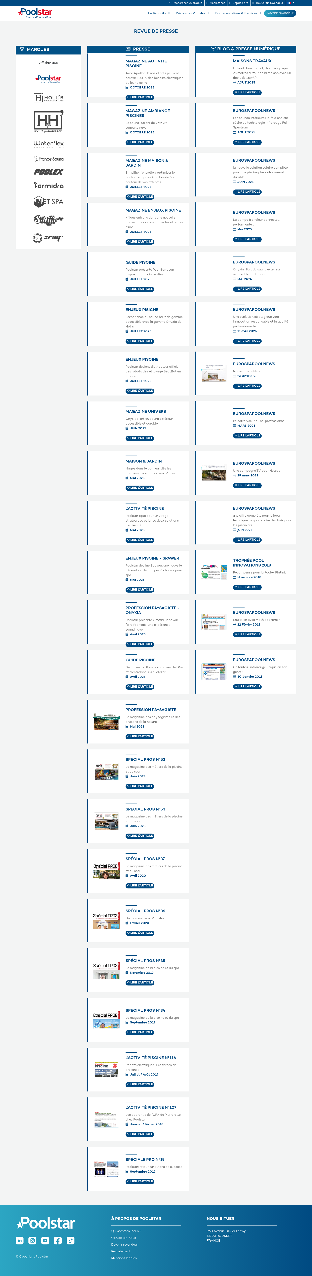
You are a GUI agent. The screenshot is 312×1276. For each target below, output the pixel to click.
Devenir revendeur (280, 13)
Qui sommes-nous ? (126, 1231)
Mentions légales (124, 1258)
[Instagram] (34, 1242)
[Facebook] (60, 1242)
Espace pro (238, 3)
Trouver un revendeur (268, 3)
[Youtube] (47, 1242)
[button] (290, 3)
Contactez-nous (123, 1238)
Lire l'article (140, 97)
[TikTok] (73, 1242)
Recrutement (121, 1251)
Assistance (216, 3)
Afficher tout (48, 63)
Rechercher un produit (185, 3)
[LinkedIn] (22, 1242)
